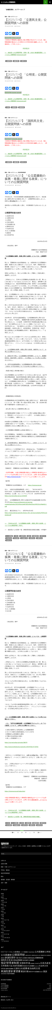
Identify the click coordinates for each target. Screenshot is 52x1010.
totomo (18, 26)
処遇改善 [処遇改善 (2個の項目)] (49, 955)
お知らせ (3, 860)
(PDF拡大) (26, 48)
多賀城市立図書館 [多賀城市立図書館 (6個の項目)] (28, 960)
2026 (2, 893)
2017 (2, 925)
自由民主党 (8, 540)
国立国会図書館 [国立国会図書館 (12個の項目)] (17, 960)
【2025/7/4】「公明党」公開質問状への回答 (26, 76)
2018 (2, 922)
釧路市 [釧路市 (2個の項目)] (41, 971)
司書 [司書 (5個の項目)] (17, 958)
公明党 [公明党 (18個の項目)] (48, 952)
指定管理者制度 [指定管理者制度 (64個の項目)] (10, 962)
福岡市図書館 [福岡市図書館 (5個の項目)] (9, 968)
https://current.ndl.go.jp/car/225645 (16, 496)
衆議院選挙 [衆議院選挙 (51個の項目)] (7, 971)
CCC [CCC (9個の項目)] (2, 952)
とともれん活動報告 (8, 2)
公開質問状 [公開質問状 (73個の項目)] (18, 954)
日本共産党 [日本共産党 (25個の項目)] (45, 963)
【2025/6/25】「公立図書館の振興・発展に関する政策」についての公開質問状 (26, 179)
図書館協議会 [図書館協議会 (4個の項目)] (31, 958)
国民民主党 (23, 162)
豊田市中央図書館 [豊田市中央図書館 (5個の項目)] (34, 971)
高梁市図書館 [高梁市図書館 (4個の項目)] (11, 973)
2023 (2, 904)
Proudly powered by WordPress (8, 1007)
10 (6, 898)
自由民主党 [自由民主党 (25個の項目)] (35, 968)
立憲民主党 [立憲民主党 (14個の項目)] (18, 968)
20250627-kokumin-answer (13, 139)
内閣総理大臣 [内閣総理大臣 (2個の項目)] (43, 955)
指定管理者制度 (22, 172)
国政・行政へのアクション (11, 16)
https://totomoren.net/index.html (15, 791)
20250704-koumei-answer (13, 92)
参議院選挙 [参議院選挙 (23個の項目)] (10, 957)
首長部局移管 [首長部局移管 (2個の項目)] (4, 973)
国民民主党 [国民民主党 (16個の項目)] (5, 960)
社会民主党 (32, 538)
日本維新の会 (24, 538)
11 (8, 920)
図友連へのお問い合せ (7, 1000)
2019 (2, 918)
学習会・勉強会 (5, 870)
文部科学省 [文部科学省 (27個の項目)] (24, 963)
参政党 (29, 536)
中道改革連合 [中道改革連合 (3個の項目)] (31, 952)
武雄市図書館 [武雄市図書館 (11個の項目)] (18, 966)
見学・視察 (4, 882)
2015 (2, 932)
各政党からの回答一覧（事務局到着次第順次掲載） (24, 816)
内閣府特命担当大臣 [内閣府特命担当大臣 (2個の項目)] (35, 955)
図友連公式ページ (6, 996)
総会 (2, 876)
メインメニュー (50, 2)
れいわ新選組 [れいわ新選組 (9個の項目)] (15, 952)
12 (8, 934)
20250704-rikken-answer (13, 38)
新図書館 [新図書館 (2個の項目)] (32, 963)
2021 (2, 911)
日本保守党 (8, 538)
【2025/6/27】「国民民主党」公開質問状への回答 (25, 122)
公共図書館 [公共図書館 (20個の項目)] (40, 951)
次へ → (40, 832)
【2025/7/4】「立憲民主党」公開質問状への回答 (26, 21)
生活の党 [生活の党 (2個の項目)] (37, 966)
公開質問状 (8, 61)
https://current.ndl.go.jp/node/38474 (16, 742)
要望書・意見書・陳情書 (8, 879)
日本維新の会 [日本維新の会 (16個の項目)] (6, 966)
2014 (2, 936)
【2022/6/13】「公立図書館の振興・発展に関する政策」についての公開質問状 (26, 557)
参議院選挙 (16, 61)
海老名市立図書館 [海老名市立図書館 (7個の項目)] (29, 966)
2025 (2, 897)
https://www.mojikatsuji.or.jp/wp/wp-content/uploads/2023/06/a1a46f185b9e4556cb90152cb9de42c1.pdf (26, 504)
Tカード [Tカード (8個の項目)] (7, 952)
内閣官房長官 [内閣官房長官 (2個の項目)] (28, 955)
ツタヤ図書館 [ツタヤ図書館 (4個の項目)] (24, 952)
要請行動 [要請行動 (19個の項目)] (25, 971)
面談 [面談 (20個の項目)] (45, 971)
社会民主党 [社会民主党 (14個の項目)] (43, 966)
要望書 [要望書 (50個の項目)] (17, 971)
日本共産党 (16, 538)
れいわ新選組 (9, 536)
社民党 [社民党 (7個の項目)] (3, 968)
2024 (2, 900)
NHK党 (7, 823)
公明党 (7, 107)
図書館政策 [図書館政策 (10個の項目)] (39, 958)
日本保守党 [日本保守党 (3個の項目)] (37, 963)
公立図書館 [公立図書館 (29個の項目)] (6, 955)
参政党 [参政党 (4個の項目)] (3, 958)
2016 (2, 929)
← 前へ (12, 832)
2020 (2, 915)
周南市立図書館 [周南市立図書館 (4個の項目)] (22, 958)
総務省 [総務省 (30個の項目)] (26, 968)
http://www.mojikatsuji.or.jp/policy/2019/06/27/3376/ (21, 746)
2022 (2, 907)
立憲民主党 (23, 61)
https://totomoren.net (14, 476)
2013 (2, 939)
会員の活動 (4, 863)
